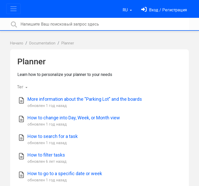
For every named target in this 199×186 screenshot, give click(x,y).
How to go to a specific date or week (64, 173)
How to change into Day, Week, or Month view (73, 117)
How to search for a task (52, 136)
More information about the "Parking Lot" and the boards (84, 99)
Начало (16, 43)
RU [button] (126, 9)
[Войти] (164, 10)
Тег (20, 86)
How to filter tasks (46, 155)
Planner (67, 43)
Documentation (42, 43)
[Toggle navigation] (13, 9)
